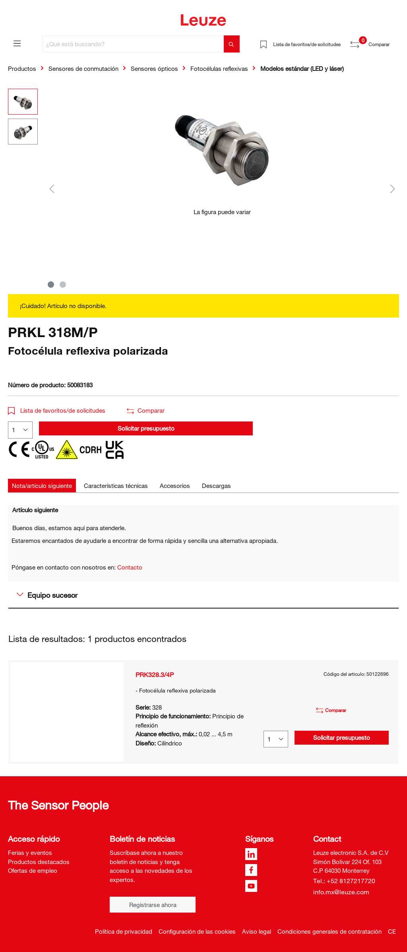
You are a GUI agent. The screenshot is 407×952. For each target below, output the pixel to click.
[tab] (42, 486)
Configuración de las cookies (197, 931)
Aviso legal (256, 931)
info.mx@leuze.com (341, 892)
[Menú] (17, 43)
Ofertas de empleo (32, 870)
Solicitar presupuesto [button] (146, 428)
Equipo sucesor (47, 595)
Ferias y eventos (30, 852)
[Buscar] (232, 44)
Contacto (129, 567)
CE (392, 931)
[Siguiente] (393, 188)
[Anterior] (52, 188)
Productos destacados (39, 861)
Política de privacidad (123, 931)
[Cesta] (394, 41)
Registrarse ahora (152, 904)
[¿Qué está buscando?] (133, 44)
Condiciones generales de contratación (329, 931)
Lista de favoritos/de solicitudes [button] (56, 410)
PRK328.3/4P (155, 675)
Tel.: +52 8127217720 (344, 881)
